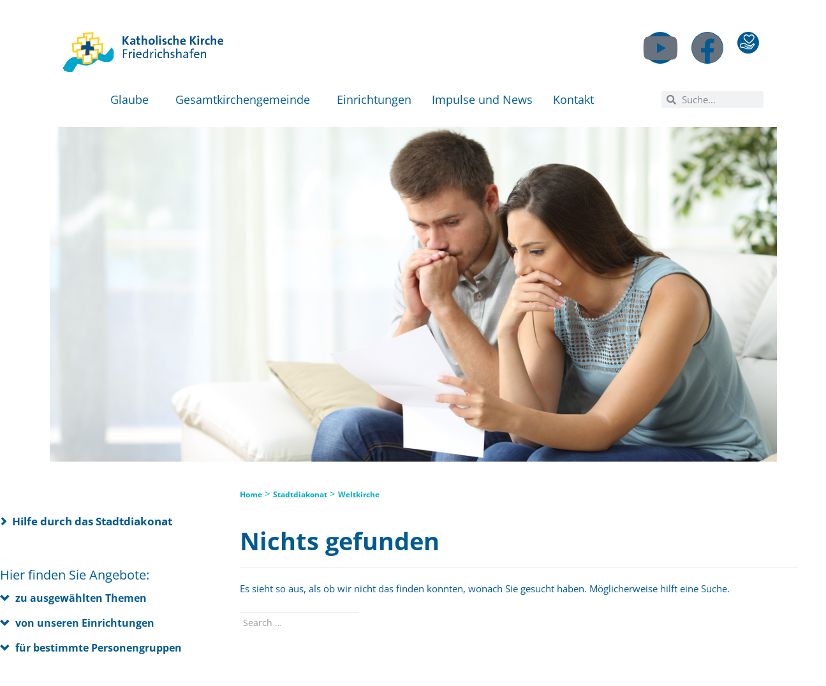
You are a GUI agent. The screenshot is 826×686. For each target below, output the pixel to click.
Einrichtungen (374, 99)
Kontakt (576, 99)
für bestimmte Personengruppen (98, 648)
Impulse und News (482, 99)
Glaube (132, 99)
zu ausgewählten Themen (81, 598)
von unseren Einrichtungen (84, 623)
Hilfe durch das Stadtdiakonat (92, 521)
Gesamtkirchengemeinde (245, 99)
